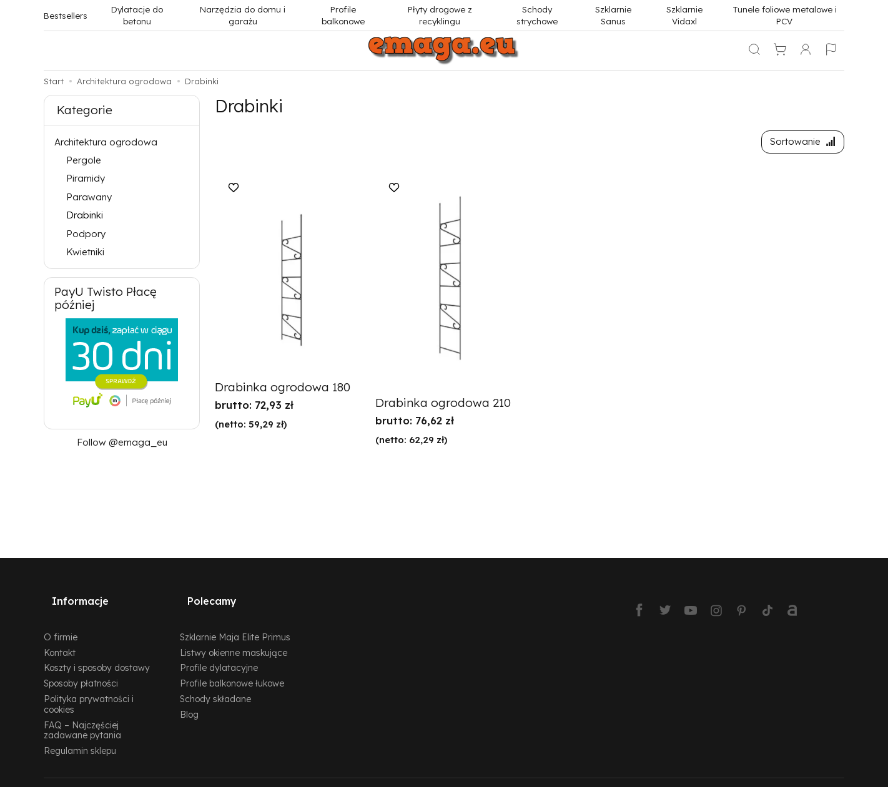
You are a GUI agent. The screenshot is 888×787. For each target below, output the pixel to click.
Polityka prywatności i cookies (89, 687)
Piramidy (85, 178)
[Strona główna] (444, 51)
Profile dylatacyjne (219, 652)
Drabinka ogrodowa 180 (282, 391)
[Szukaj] (754, 51)
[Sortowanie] (798, 143)
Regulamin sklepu (80, 734)
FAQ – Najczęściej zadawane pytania (82, 714)
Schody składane (215, 682)
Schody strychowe (537, 15)
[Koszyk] (780, 51)
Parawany (89, 197)
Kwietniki (85, 252)
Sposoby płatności (81, 667)
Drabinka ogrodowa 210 (443, 406)
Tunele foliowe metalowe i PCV (785, 15)
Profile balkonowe (343, 15)
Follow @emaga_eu (122, 442)
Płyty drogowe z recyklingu (440, 15)
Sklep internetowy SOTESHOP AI (785, 774)
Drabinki (84, 215)
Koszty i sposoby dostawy (97, 652)
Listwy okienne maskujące (233, 636)
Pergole (83, 160)
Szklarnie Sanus (613, 15)
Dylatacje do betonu (137, 15)
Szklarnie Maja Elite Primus (235, 620)
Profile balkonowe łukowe (232, 667)
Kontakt (60, 636)
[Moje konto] (805, 51)
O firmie (60, 620)
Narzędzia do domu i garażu (242, 15)
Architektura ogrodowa (105, 142)
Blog (189, 698)
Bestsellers (65, 15)
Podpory (86, 234)
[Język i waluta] (831, 51)
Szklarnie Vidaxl (684, 15)
